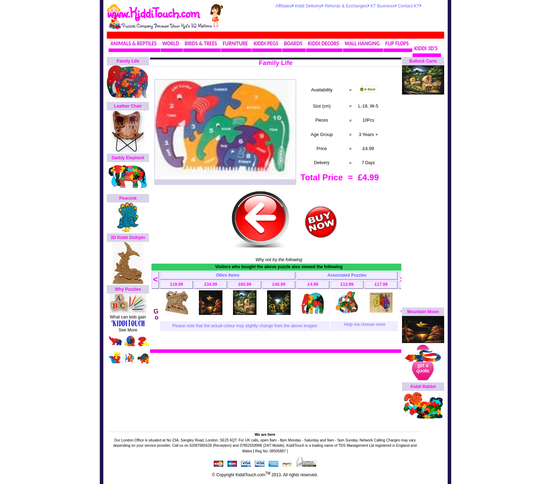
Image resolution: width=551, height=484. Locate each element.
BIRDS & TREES (201, 43)
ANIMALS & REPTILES (133, 43)
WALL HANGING (362, 43)
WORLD (170, 43)
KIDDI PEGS (266, 43)
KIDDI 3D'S (425, 48)
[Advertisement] (358, 19)
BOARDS (293, 43)
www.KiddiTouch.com (153, 13)
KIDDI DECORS (323, 43)
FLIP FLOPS (397, 43)
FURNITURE (235, 43)
